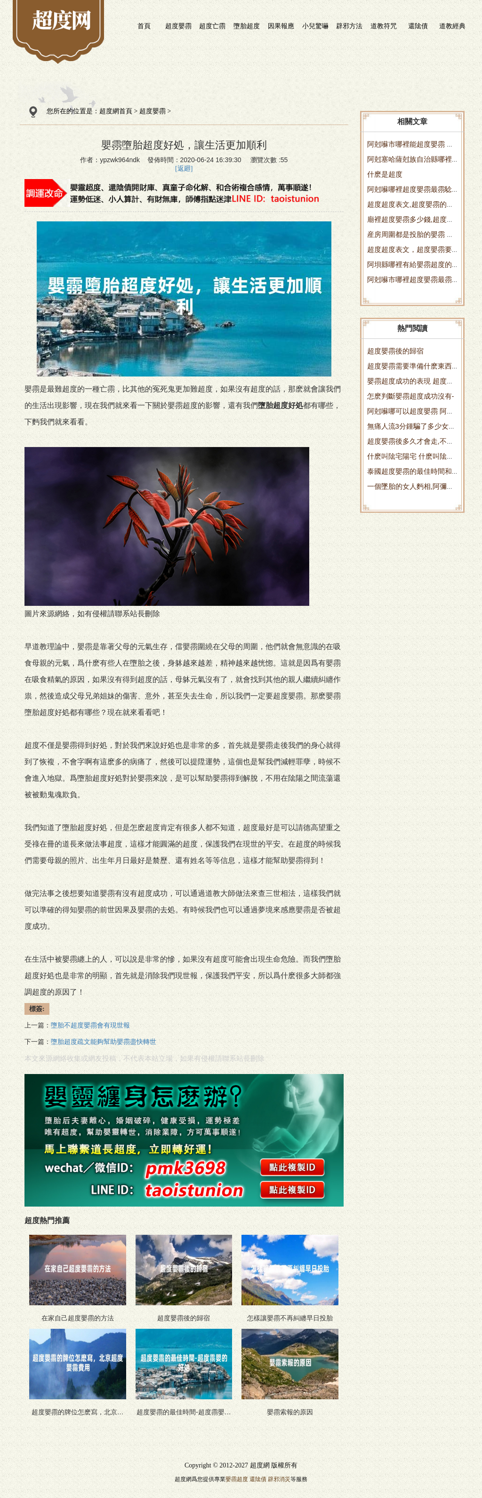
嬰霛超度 (236, 1479)
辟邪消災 (279, 1479)
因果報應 (281, 26)
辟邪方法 (349, 26)
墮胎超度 (246, 26)
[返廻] (184, 168)
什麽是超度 (384, 174)
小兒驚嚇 (315, 26)
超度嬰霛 (178, 26)
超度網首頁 (115, 111)
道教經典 (452, 26)
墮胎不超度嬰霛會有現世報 (90, 1025)
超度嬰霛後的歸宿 (395, 351)
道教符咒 (383, 26)
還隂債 (418, 26)
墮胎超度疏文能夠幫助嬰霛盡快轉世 (103, 1041)
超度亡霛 (212, 26)
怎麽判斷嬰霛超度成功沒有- (410, 396)
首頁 (144, 26)
